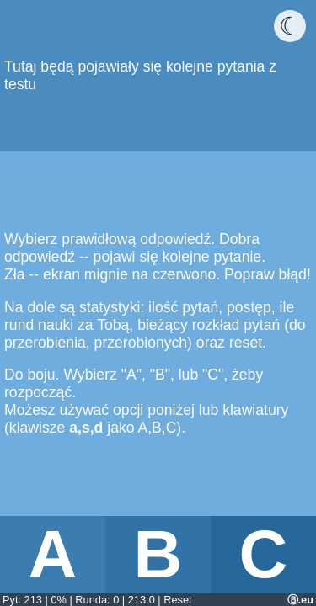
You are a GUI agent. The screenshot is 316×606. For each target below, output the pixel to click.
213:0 (141, 599)
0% (59, 599)
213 (33, 599)
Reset (177, 599)
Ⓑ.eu (300, 599)
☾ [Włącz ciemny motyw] (290, 26)
